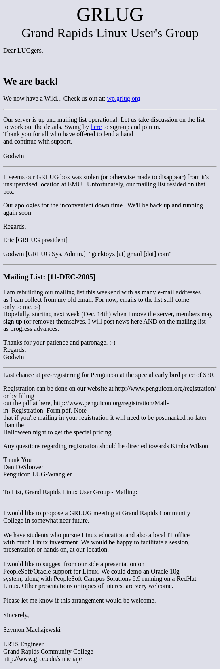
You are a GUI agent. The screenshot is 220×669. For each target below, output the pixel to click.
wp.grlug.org (123, 98)
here (96, 126)
